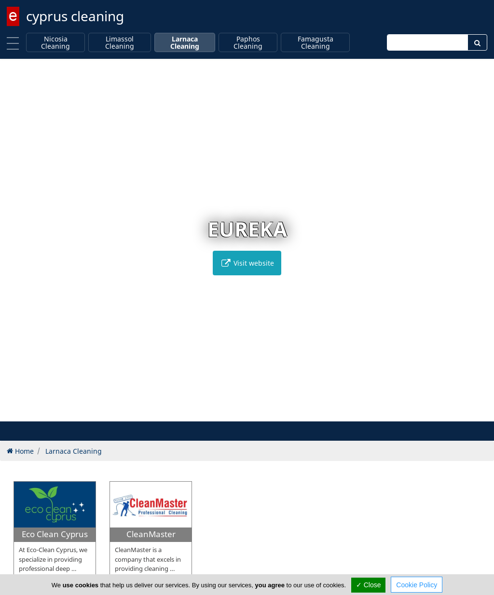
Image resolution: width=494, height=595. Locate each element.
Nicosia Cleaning (55, 42)
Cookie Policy (416, 585)
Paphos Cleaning (247, 42)
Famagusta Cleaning (315, 42)
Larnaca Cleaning (184, 42)
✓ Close (368, 585)
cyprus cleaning (75, 16)
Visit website (247, 263)
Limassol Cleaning (119, 42)
